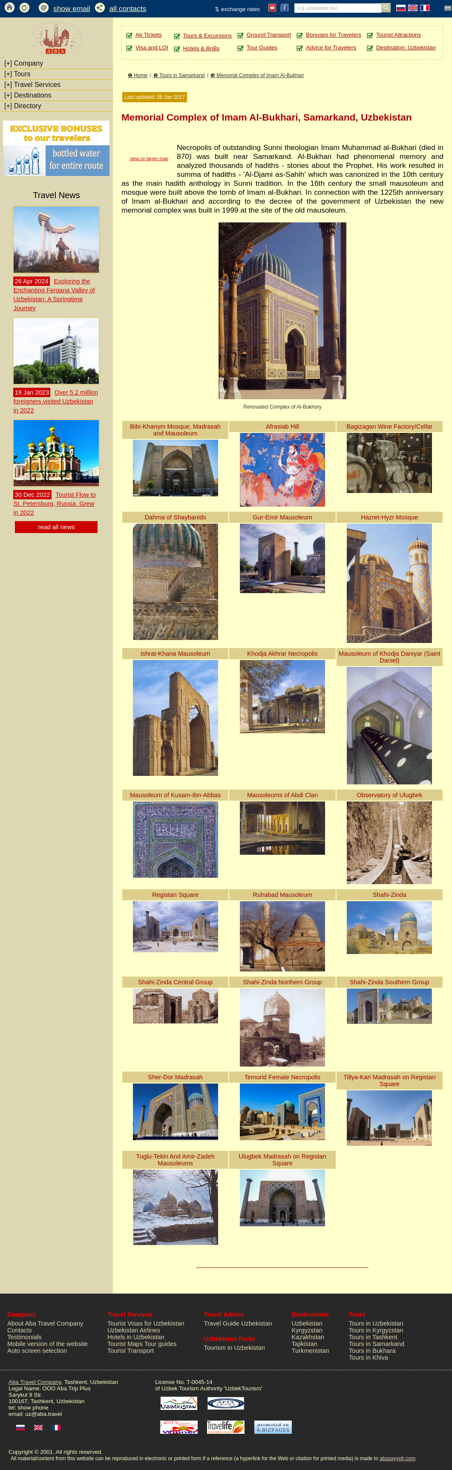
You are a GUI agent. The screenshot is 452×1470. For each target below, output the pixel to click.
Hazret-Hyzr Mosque (389, 517)
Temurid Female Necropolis (282, 1077)
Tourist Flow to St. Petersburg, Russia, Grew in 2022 (54, 503)
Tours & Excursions (207, 35)
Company (23, 63)
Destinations (28, 95)
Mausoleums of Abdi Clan (282, 795)
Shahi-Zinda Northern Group (282, 982)
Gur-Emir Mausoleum (282, 517)
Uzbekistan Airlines (133, 1330)
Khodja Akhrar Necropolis (282, 653)
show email (71, 8)
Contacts (19, 1330)
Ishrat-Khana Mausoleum (175, 653)
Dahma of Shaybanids (175, 517)
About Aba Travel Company (45, 1323)
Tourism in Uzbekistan (234, 1347)
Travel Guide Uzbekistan (238, 1323)
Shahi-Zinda (389, 894)
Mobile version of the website (47, 1343)
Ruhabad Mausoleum (282, 894)
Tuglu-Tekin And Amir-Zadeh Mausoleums (175, 1160)
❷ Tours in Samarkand (179, 75)
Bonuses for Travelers (333, 35)
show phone (32, 1407)
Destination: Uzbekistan (406, 47)
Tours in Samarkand (376, 1343)
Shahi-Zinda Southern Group (389, 982)
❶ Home (137, 75)
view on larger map (149, 158)
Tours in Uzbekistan (376, 1323)
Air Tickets (148, 35)
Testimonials (24, 1337)
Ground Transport (269, 35)
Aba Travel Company (35, 1382)
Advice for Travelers (331, 47)
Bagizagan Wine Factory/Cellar (389, 426)
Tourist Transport (130, 1350)
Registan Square (175, 894)
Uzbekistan (307, 1323)
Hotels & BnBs (201, 48)
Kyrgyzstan (307, 1330)
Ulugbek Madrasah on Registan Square (282, 1160)
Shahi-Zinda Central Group (175, 982)
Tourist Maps (125, 1343)
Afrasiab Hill (282, 426)
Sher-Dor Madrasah (175, 1077)
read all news (56, 527)
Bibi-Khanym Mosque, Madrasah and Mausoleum (175, 430)
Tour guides (160, 1343)
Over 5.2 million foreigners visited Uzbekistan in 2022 (55, 401)
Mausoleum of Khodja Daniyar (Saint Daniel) (389, 657)
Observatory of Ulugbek (389, 795)
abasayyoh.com (397, 1458)
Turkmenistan (310, 1350)
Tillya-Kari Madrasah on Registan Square (389, 1080)
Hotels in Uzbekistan (135, 1337)
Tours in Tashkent (373, 1337)
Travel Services (32, 84)
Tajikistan (304, 1343)
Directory (22, 106)
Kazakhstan (308, 1337)
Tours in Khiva (368, 1357)
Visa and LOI (151, 47)
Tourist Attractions (398, 35)
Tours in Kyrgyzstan (376, 1330)
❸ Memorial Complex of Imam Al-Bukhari (257, 75)
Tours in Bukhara (372, 1350)
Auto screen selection (37, 1350)
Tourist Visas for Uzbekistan (145, 1323)
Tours (17, 74)
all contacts (128, 8)
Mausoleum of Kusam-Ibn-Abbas (175, 795)
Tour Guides (262, 47)
